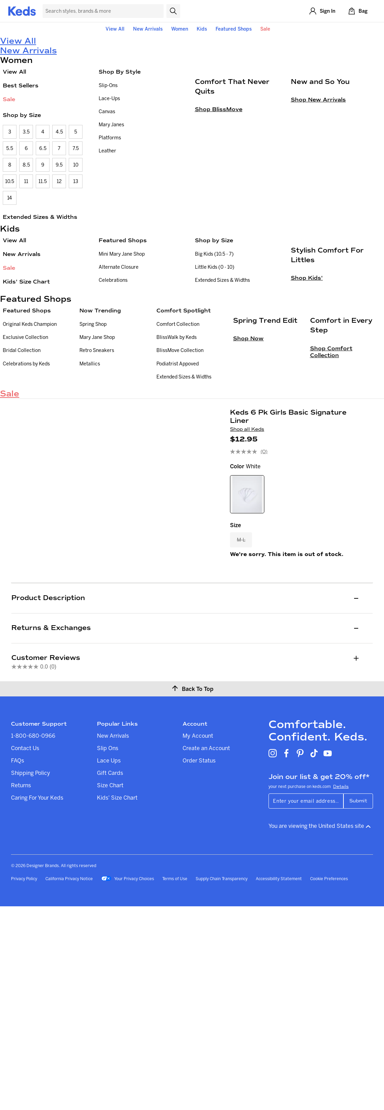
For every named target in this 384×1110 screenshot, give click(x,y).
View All (115, 29)
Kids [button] (202, 29)
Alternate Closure (119, 267)
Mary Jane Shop (97, 411)
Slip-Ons (108, 85)
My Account (198, 939)
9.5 (59, 165)
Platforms (110, 137)
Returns (21, 989)
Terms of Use (174, 1082)
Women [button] (179, 29)
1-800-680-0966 (33, 939)
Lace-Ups (109, 98)
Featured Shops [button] (234, 29)
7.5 (76, 148)
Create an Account (206, 952)
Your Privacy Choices (127, 1083)
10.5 (9, 181)
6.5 (42, 148)
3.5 (26, 132)
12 (59, 181)
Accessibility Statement (279, 1082)
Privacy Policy (24, 1082)
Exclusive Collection (25, 411)
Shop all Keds (247, 541)
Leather (107, 150)
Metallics (89, 437)
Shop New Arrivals (318, 183)
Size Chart (110, 989)
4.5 (59, 132)
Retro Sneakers (96, 424)
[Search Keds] (103, 11)
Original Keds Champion (30, 398)
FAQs (17, 964)
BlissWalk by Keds (176, 411)
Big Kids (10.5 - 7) (214, 254)
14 (9, 198)
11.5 (43, 181)
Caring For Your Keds (37, 1001)
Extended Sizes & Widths (40, 217)
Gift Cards (110, 976)
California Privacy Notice (69, 1082)
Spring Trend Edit (265, 459)
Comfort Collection (177, 398)
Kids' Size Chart (26, 281)
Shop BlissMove (218, 193)
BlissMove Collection (180, 424)
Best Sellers (21, 85)
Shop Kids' (307, 361)
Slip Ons (107, 952)
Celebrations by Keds (26, 437)
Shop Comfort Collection (331, 490)
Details (341, 990)
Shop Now (248, 476)
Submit (358, 1004)
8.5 (26, 165)
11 (26, 181)
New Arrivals (148, 29)
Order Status (199, 964)
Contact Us (25, 952)
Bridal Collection (22, 424)
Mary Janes (111, 124)
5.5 (9, 148)
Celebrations (113, 280)
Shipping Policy (30, 976)
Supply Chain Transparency (222, 1082)
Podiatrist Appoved (177, 437)
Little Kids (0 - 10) (214, 267)
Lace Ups (109, 964)
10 (75, 165)
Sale (265, 29)
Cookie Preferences (329, 1082)
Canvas (107, 111)
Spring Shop (93, 398)
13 (75, 181)
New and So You (320, 165)
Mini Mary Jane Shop (122, 254)
